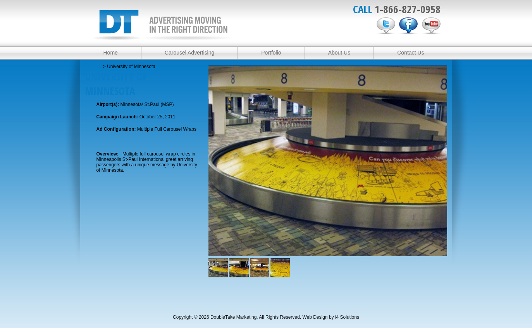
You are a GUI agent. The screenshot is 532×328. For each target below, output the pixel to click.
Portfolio (271, 53)
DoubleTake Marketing (162, 25)
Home (110, 53)
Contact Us (410, 53)
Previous (215, 155)
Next (439, 155)
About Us (339, 53)
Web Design (314, 317)
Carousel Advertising (189, 53)
